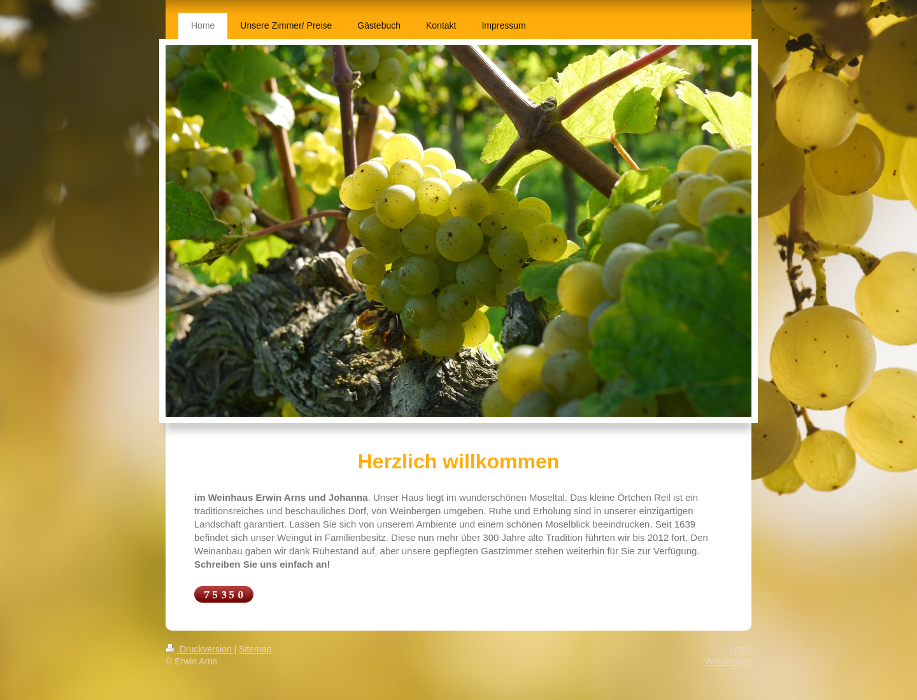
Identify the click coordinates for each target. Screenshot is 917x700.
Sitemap (255, 649)
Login (740, 649)
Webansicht (728, 661)
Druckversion (200, 649)
